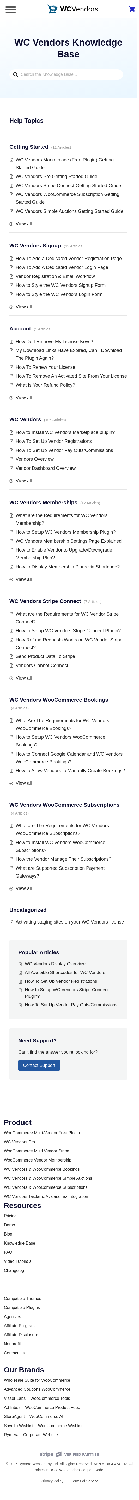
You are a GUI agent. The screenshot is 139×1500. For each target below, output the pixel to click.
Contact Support (39, 1065)
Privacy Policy (52, 1481)
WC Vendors (25, 419)
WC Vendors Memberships (43, 502)
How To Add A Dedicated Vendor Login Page (62, 267)
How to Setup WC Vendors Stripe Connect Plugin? (68, 630)
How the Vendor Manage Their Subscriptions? (63, 859)
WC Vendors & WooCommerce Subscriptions (46, 1187)
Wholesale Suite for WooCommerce (37, 1380)
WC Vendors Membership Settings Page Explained (69, 541)
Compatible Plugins (22, 1307)
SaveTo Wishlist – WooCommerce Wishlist (43, 1425)
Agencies (12, 1316)
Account (20, 328)
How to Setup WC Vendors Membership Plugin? (66, 532)
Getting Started (28, 147)
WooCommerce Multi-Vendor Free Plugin (42, 1133)
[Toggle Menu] (10, 9)
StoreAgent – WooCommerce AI (33, 1416)
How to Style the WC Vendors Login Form (59, 294)
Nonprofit (12, 1344)
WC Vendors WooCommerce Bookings (58, 700)
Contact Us (14, 1353)
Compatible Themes (22, 1298)
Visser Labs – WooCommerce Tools (37, 1398)
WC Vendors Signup (35, 245)
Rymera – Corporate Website (31, 1435)
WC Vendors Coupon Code (81, 1470)
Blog (8, 1234)
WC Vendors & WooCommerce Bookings (42, 1169)
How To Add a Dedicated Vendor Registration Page (69, 258)
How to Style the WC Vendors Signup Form (61, 285)
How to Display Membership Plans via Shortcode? (68, 566)
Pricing (10, 1216)
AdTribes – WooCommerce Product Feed (42, 1407)
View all (24, 223)
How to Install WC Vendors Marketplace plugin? (65, 432)
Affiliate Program (19, 1325)
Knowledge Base (19, 1243)
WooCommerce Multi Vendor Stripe (36, 1151)
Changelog (14, 1270)
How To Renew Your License (45, 367)
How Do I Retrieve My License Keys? (54, 341)
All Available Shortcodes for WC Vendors (65, 972)
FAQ (8, 1252)
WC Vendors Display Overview (55, 963)
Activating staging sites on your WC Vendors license (70, 922)
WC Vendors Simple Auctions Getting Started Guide (69, 211)
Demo (9, 1225)
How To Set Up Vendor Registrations (54, 441)
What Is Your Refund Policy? (45, 385)
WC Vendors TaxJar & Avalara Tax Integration (46, 1196)
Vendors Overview (35, 459)
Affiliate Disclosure (21, 1335)
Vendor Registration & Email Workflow (55, 276)
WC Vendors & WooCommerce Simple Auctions (48, 1178)
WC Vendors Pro (19, 1142)
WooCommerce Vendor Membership (37, 1160)
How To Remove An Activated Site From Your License (71, 376)
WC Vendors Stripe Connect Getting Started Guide (68, 185)
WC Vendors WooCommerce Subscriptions (64, 805)
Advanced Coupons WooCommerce (37, 1389)
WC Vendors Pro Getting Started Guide (56, 176)
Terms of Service (84, 1481)
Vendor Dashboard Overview (46, 468)
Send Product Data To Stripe (45, 656)
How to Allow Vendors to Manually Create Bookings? (70, 770)
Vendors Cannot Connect (42, 665)
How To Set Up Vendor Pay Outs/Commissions (64, 450)
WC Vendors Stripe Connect (45, 601)
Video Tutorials (18, 1261)
